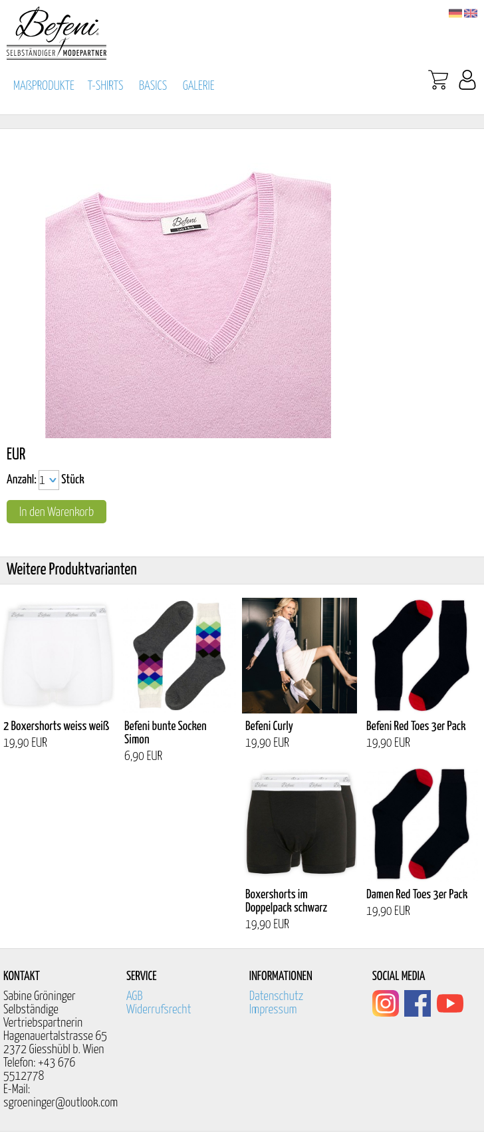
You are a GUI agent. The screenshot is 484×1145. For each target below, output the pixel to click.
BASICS (153, 86)
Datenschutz (276, 996)
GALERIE (199, 86)
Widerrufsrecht (158, 1009)
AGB (134, 996)
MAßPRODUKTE (43, 86)
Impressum (273, 1009)
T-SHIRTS (106, 86)
